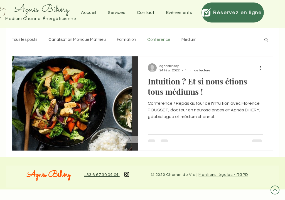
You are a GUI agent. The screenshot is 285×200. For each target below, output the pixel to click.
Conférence (158, 40)
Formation (126, 40)
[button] (181, 12)
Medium (188, 40)
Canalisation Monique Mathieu (77, 40)
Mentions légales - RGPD (223, 175)
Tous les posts (24, 40)
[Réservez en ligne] (233, 12)
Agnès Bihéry (48, 175)
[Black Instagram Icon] (126, 174)
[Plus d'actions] (262, 67)
